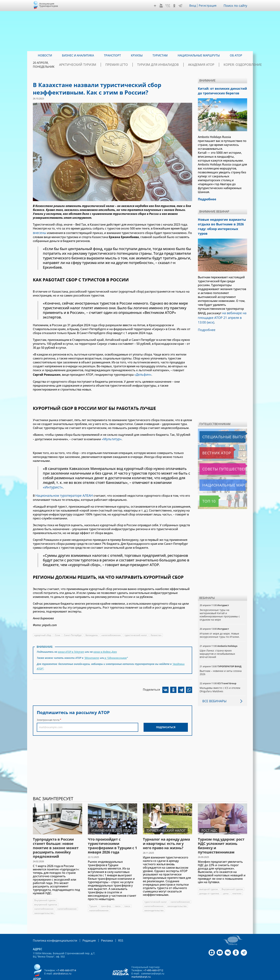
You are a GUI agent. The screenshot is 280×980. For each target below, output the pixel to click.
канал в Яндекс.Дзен (106, 648)
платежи (237, 881)
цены (226, 881)
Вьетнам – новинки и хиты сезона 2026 (221, 660)
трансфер (106, 894)
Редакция (83, 928)
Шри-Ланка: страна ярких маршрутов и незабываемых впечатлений (218, 642)
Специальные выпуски (216, 425)
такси (118, 894)
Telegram (181, 6)
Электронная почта (48, 714)
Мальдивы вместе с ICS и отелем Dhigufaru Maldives (220, 677)
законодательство (44, 901)
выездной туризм (208, 877)
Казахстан (156, 632)
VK (168, 6)
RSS (112, 928)
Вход (193, 6)
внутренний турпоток (46, 892)
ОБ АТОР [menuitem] (236, 55)
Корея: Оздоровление (230, 65)
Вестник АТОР (209, 441)
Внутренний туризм (45, 888)
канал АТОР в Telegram (71, 648)
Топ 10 (205, 489)
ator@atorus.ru (62, 961)
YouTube (162, 6)
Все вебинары (213, 689)
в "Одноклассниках (115, 654)
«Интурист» (53, 485)
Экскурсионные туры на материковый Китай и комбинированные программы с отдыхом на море (220, 603)
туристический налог (136, 632)
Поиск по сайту (236, 6)
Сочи (57, 632)
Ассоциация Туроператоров (48, 5)
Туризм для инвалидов (159, 65)
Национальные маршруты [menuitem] (199, 55)
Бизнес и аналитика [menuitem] (78, 55)
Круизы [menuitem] (137, 55)
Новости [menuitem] (45, 55)
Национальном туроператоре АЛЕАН (61, 493)
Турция (93, 894)
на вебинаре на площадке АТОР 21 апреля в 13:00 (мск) (221, 307)
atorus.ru (214, 976)
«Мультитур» (111, 437)
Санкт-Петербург (73, 632)
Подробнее (206, 318)
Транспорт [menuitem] (112, 55)
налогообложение (111, 632)
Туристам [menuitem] (160, 55)
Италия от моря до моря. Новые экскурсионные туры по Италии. (220, 623)
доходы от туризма (209, 881)
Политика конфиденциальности (52, 928)
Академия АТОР (195, 65)
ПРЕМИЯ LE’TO (124, 65)
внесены (39, 232)
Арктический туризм (92, 65)
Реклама (99, 928)
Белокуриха (92, 632)
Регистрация (209, 6)
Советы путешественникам (219, 457)
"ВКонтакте (91, 654)
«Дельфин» (142, 373)
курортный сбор (42, 632)
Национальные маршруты (218, 473)
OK (175, 5)
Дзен (156, 6)
